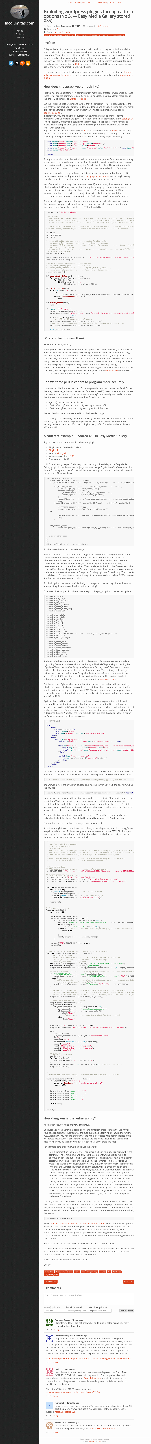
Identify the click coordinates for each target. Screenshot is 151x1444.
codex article (111, 370)
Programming (85, 35)
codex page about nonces (96, 176)
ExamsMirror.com (92, 1380)
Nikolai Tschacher (63, 32)
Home (70, 3)
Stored (72, 35)
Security (94, 35)
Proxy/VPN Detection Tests (19, 44)
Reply (56, 1331)
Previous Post (50, 1281)
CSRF (77, 64)
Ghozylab (61, 453)
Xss (100, 35)
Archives (77, 3)
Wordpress (106, 35)
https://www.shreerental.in (102, 1430)
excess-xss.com (107, 679)
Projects (20, 34)
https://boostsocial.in (65, 1413)
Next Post (128, 1281)
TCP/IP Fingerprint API (19, 54)
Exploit (66, 35)
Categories (87, 3)
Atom (118, 3)
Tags (95, 3)
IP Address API (20, 51)
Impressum (102, 3)
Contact (111, 3)
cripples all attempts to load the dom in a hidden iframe (77, 1223)
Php (58, 29)
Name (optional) (52, 1309)
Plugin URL (54, 450)
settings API (128, 118)
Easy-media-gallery (118, 35)
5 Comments (104, 26)
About (20, 30)
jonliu (57, 1371)
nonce (114, 130)
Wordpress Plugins (63, 1337)
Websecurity (58, 35)
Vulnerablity (48, 35)
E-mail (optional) (74, 1309)
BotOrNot (19, 48)
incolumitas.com (19, 23)
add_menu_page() (52, 112)
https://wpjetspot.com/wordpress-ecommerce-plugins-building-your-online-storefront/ (88, 1360)
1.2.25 (72, 456)
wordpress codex (78, 98)
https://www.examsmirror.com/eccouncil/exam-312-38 (73, 1394)
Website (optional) (98, 1309)
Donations (20, 37)
